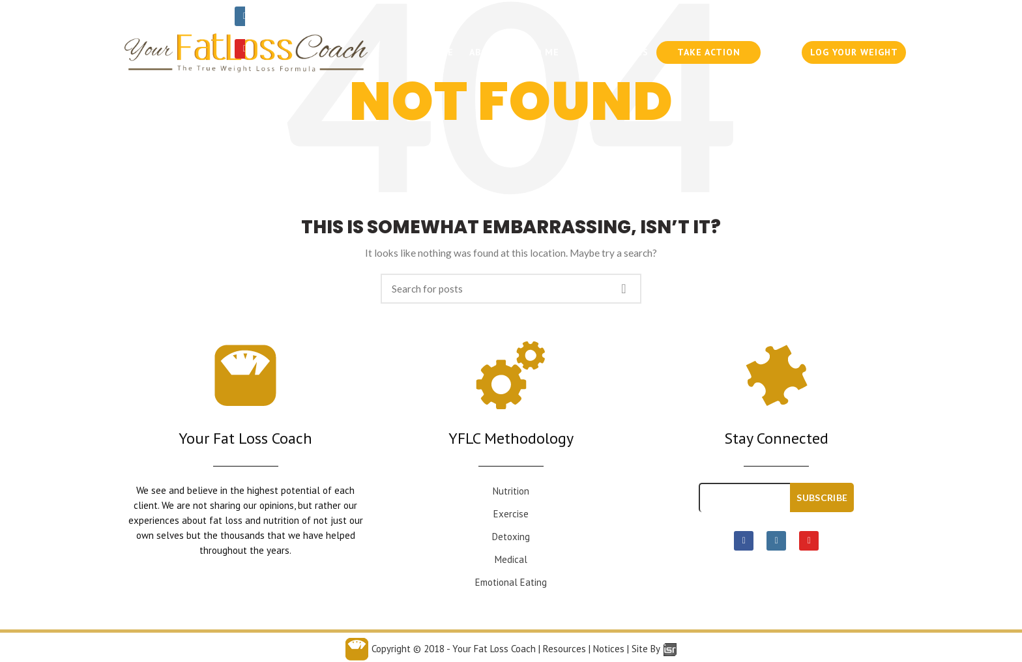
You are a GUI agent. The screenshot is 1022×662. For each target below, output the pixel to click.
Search (623, 289)
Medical (511, 559)
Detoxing (511, 536)
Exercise (511, 514)
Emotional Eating (511, 582)
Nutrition (511, 491)
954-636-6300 (775, 16)
